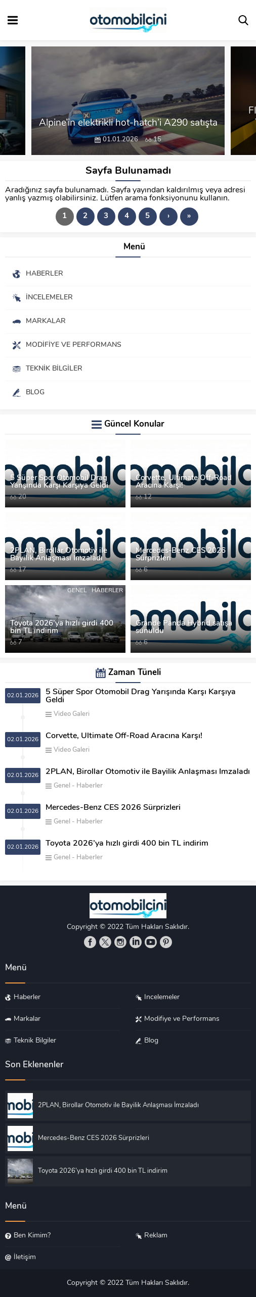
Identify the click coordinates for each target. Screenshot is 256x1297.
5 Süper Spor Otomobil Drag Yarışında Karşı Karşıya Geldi (59, 482)
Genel (77, 518)
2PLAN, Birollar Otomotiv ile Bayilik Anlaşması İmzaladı (58, 554)
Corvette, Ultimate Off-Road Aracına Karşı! (184, 482)
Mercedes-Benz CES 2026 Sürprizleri (181, 554)
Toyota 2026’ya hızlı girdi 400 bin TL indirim (61, 627)
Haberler (107, 518)
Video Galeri (102, 445)
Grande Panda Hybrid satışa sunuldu (184, 627)
